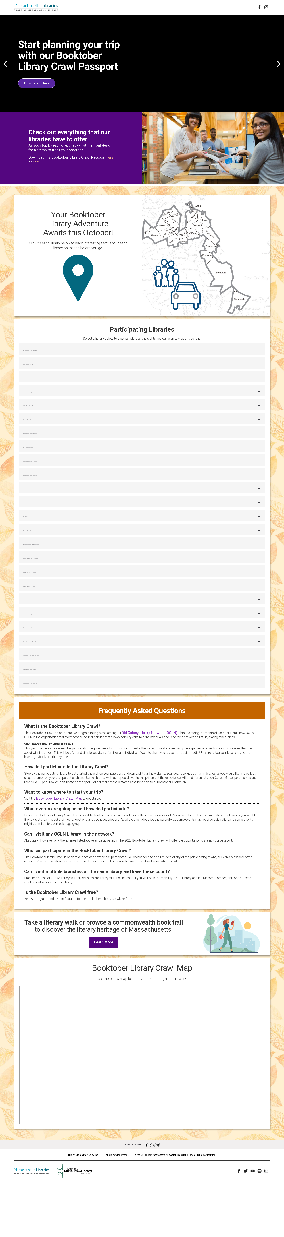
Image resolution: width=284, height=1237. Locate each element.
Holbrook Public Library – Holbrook (56, 446)
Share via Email (158, 1199)
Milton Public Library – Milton (51, 511)
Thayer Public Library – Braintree (55, 655)
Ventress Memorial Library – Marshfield (61, 703)
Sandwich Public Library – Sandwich (58, 591)
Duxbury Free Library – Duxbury (54, 414)
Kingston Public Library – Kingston (57, 495)
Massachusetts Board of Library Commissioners (84, 1209)
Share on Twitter (150, 1199)
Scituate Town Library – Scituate (54, 607)
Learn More (106, 998)
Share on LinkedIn (154, 1199)
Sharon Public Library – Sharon (53, 623)
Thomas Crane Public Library (51, 671)
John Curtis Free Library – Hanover (57, 479)
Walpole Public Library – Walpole (54, 719)
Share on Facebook (146, 1199)
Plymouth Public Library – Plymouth (58, 559)
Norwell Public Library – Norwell (53, 527)
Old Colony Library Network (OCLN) (149, 787)
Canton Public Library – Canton (53, 398)
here (110, 157)
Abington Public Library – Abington (56, 350)
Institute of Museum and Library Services (152, 1209)
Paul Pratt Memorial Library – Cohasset (61, 543)
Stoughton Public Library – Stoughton (59, 639)
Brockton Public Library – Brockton (56, 382)
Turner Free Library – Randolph (53, 687)
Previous (5, 64)
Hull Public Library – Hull (47, 462)
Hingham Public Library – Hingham (57, 430)
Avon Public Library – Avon (49, 366)
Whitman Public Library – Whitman (57, 735)
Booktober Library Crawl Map (59, 853)
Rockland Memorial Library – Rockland (60, 575)
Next (278, 64)
